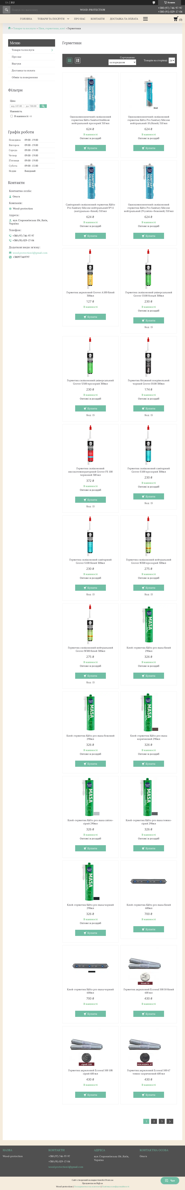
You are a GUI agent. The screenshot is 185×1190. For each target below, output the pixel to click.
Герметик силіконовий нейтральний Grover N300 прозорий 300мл (148, 561)
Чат (170, 1180)
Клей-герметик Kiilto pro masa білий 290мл (149, 649)
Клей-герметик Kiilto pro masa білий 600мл (149, 906)
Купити (92, 148)
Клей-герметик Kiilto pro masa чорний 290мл (90, 906)
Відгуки (16, 63)
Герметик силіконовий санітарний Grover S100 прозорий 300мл (149, 470)
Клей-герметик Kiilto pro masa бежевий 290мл (90, 737)
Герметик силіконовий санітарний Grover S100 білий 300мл (90, 561)
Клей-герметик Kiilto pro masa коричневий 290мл (148, 737)
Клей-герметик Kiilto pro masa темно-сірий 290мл (149, 822)
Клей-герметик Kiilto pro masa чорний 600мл (90, 991)
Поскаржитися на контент (87, 1186)
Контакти (98, 18)
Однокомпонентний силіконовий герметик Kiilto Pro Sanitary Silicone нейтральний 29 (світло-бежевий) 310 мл (149, 208)
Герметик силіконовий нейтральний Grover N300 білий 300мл (90, 649)
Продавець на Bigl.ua (92, 1183)
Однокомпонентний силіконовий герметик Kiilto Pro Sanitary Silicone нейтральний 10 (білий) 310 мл (149, 120)
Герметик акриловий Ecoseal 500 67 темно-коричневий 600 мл (148, 1072)
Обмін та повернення (25, 77)
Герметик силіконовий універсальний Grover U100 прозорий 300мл (90, 382)
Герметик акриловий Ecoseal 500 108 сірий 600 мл (90, 1072)
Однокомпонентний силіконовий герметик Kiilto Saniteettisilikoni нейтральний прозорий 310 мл (90, 120)
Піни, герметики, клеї (51, 28)
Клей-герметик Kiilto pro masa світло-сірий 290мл (90, 822)
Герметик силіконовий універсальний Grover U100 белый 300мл (148, 294)
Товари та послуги (51, 18)
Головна (26, 18)
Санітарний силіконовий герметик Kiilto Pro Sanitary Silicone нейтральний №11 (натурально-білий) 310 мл (90, 208)
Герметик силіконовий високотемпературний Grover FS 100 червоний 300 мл (90, 472)
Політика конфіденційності (115, 1186)
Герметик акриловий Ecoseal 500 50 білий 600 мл (149, 991)
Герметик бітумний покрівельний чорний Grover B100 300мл (148, 382)
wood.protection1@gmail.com (30, 252)
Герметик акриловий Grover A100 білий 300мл (90, 294)
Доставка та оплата (124, 18)
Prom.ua (109, 1180)
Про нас (79, 18)
